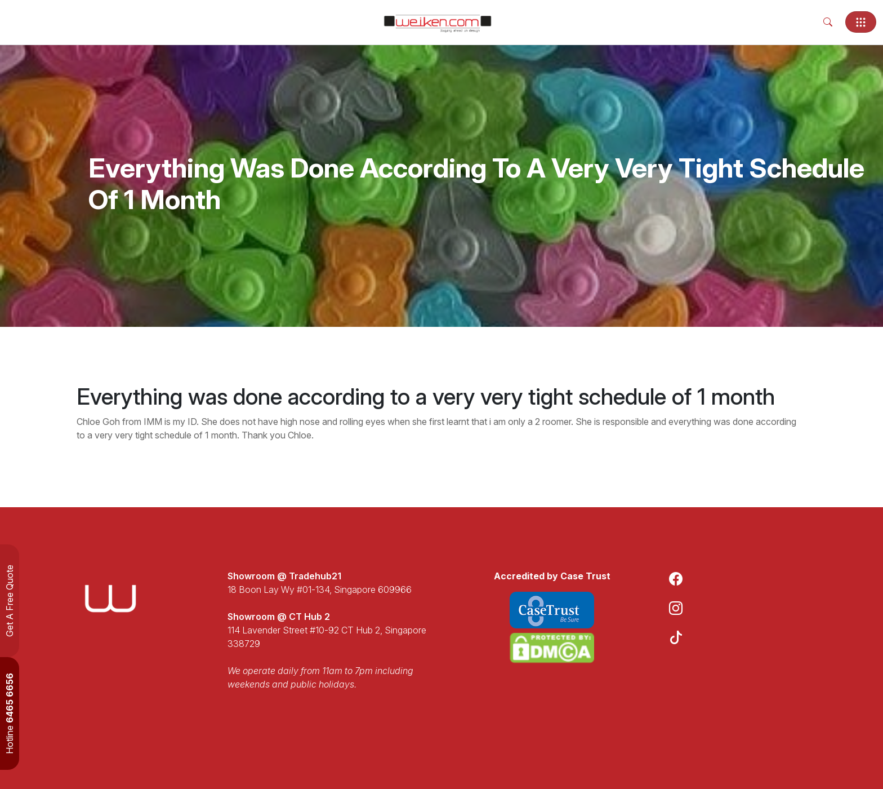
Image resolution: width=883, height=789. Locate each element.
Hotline (9, 713)
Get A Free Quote (9, 601)
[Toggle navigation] (860, 22)
